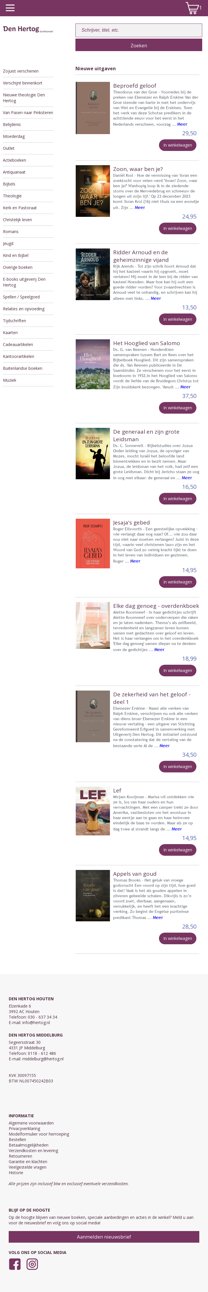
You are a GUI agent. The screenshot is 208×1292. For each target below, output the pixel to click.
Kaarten (10, 332)
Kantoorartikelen (18, 356)
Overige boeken (17, 267)
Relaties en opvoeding (23, 308)
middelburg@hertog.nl (43, 1059)
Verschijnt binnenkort (22, 83)
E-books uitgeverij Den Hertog (24, 282)
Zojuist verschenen (21, 71)
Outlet (9, 148)
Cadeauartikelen (18, 344)
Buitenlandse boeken (22, 368)
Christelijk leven (17, 219)
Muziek (9, 380)
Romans (11, 231)
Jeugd (8, 243)
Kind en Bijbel (15, 255)
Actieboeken (14, 160)
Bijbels (9, 184)
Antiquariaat (14, 172)
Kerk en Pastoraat (20, 207)
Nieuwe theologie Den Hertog (24, 97)
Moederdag (14, 136)
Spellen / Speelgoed (21, 297)
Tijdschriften (14, 320)
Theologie (12, 196)
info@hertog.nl (36, 1022)
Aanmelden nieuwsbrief (104, 1236)
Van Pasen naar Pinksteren (28, 112)
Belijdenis (12, 124)
